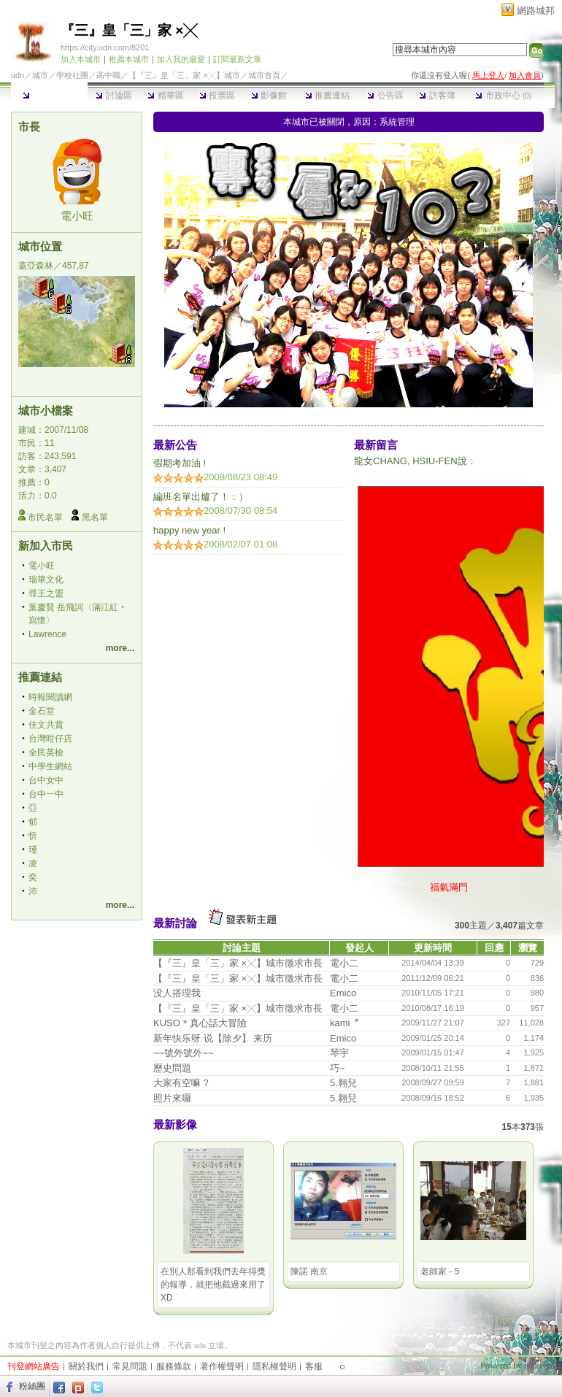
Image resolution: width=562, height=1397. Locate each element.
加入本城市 (81, 59)
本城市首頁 (49, 96)
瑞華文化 (45, 579)
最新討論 (175, 923)
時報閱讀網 (50, 697)
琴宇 (339, 1052)
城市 (40, 75)
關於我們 (86, 1366)
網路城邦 (536, 10)
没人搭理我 (177, 993)
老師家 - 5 (439, 1271)
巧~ (337, 1068)
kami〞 (344, 1022)
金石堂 (41, 711)
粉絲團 (32, 1386)
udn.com (539, 1366)
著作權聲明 (222, 1366)
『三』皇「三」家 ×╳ (129, 30)
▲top (545, 1344)
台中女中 (45, 780)
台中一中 (45, 794)
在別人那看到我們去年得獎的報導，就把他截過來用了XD (213, 1284)
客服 (314, 1366)
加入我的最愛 (181, 59)
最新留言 (376, 445)
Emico (343, 993)
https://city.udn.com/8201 (105, 47)
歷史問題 (172, 1068)
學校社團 (72, 75)
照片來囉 (172, 1098)
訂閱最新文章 (237, 59)
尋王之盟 (45, 593)
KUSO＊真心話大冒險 (200, 1022)
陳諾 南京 (309, 1271)
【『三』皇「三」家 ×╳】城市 (183, 75)
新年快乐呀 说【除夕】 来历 (212, 1038)
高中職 (108, 75)
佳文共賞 (45, 725)
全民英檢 (45, 752)
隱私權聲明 (274, 1366)
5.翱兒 (343, 1082)
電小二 (344, 963)
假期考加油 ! (179, 463)
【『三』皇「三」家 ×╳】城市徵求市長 (238, 963)
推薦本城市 (129, 59)
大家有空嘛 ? (181, 1082)
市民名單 (45, 517)
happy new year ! (189, 530)
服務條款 (173, 1366)
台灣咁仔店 (50, 739)
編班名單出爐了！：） (200, 496)
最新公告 (175, 445)
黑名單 (95, 517)
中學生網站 (50, 766)
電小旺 (77, 215)
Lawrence (47, 634)
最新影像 (175, 1124)
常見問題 (129, 1366)
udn (17, 75)
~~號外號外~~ (183, 1052)
